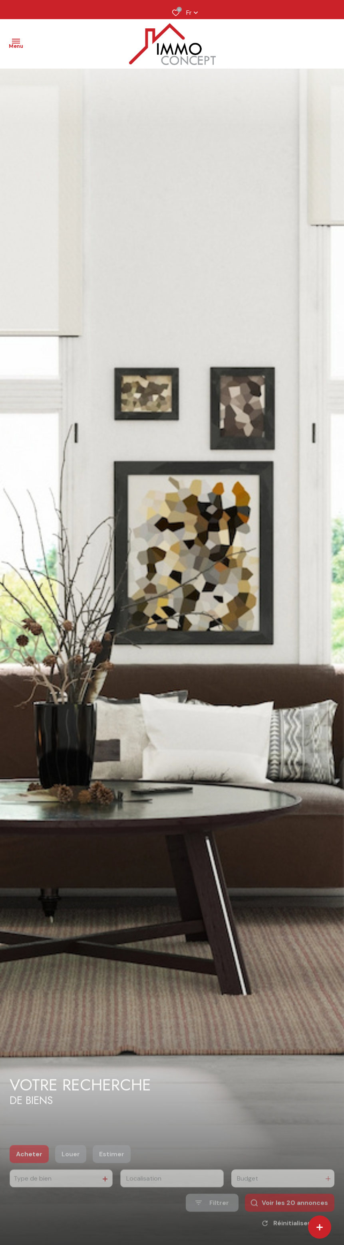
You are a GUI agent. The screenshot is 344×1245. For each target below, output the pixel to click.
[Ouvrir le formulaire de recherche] (212, 1213)
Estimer (111, 1164)
